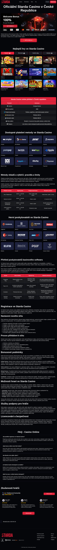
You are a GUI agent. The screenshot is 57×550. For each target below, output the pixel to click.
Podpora (52, 539)
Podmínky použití (40, 533)
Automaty (49, 53)
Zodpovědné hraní (40, 537)
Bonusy (52, 533)
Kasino (20, 1)
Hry (36, 1)
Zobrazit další (28, 513)
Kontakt (38, 539)
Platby (52, 535)
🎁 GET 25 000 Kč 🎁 (29, 40)
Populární (7, 53)
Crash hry (35, 53)
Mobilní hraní (53, 537)
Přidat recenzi (49, 493)
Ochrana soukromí (40, 535)
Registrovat (53, 1)
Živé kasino (26, 1)
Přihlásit (47, 1)
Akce (32, 1)
